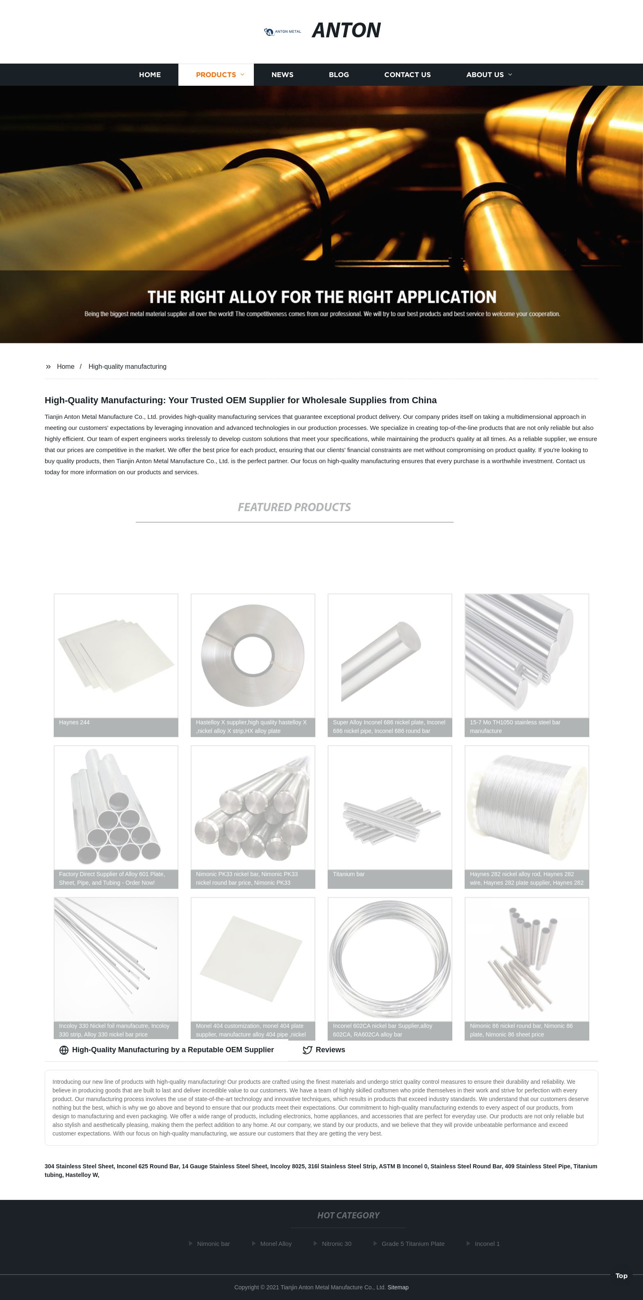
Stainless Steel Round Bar (466, 1166)
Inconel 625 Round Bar (148, 1166)
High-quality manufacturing (127, 366)
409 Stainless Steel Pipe (537, 1166)
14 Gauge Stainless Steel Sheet (224, 1166)
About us (485, 78)
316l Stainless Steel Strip (342, 1166)
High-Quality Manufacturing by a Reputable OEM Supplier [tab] (166, 1050)
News (282, 78)
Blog (339, 78)
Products (216, 78)
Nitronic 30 (340, 1243)
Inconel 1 (490, 1243)
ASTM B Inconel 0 (403, 1166)
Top (622, 1275)
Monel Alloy (279, 1243)
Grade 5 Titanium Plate (416, 1243)
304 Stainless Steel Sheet (79, 1166)
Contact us (407, 78)
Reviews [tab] (324, 1050)
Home (150, 78)
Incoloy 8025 (287, 1166)
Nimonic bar (217, 1243)
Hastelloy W (82, 1175)
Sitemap (398, 1287)
